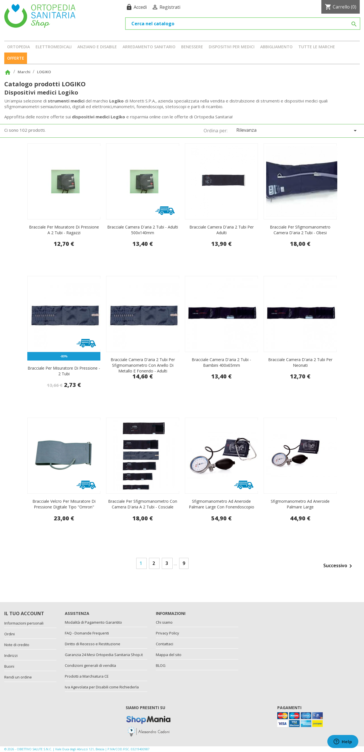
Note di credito (16, 644)
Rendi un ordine (18, 677)
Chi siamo (164, 622)
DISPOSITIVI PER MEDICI (232, 46)
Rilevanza (297, 130)
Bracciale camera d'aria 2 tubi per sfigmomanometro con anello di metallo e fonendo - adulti (143, 365)
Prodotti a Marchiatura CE (87, 676)
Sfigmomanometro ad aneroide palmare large (300, 504)
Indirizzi (11, 655)
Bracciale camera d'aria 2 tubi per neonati (300, 362)
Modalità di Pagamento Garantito (93, 622)
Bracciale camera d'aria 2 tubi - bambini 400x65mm (221, 362)
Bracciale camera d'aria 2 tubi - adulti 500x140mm (142, 229)
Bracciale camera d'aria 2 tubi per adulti (221, 229)
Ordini (9, 633)
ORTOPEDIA (18, 46)
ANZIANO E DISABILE (97, 46)
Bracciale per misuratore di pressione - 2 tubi (64, 370)
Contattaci (164, 643)
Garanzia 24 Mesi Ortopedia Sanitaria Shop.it (104, 654)
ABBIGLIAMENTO (276, 46)
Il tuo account (24, 613)
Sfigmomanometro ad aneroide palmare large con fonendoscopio (221, 504)
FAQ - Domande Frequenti (87, 633)
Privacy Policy (167, 633)
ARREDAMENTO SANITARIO (149, 46)
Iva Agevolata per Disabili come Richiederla (102, 687)
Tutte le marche (316, 46)
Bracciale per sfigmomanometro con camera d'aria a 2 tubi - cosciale (142, 504)
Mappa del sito (168, 654)
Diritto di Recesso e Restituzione (92, 643)
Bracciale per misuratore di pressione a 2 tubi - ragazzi (64, 229)
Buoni (9, 666)
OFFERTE (15, 58)
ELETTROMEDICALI (54, 46)
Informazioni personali (24, 623)
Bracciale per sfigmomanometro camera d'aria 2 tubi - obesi (300, 229)
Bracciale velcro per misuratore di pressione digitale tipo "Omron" (64, 504)
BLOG (161, 665)
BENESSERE (192, 46)
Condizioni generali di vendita (90, 665)
